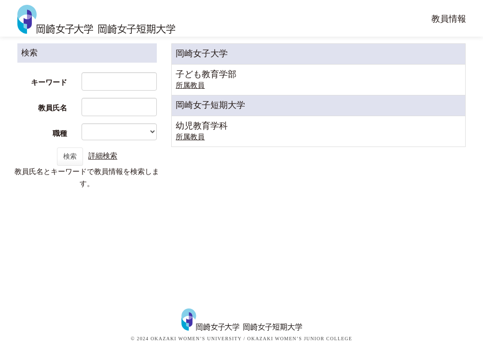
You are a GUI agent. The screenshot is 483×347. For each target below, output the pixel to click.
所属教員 (190, 85)
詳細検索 (102, 156)
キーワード (49, 82)
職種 (60, 133)
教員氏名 (52, 108)
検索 (70, 156)
